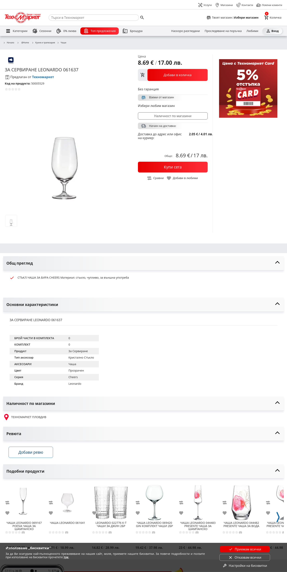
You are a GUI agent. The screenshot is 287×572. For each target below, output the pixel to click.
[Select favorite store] (232, 17)
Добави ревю (31, 452)
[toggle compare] (155, 178)
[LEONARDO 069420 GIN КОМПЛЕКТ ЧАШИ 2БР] (154, 501)
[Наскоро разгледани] (185, 31)
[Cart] (272, 17)
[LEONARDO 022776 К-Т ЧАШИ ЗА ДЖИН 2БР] (111, 501)
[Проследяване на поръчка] (223, 31)
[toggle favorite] (182, 178)
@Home (23, 42)
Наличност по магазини (172, 116)
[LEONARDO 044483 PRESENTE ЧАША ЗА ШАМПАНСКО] (198, 501)
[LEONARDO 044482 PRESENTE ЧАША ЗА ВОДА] (241, 501)
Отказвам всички (244, 557)
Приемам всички (244, 549)
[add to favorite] (10, 513)
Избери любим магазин (156, 106)
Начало (8, 43)
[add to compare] (10, 503)
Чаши (61, 43)
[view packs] (173, 75)
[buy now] (173, 167)
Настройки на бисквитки (244, 565)
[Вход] (272, 31)
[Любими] (252, 31)
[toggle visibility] (143, 263)
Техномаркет (43, 77)
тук (66, 557)
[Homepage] (23, 17)
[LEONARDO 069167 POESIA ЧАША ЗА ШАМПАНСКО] (24, 501)
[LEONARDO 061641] (67, 501)
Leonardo (74, 384)
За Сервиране (78, 351)
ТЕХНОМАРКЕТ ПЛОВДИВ (24, 417)
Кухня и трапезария (43, 43)
